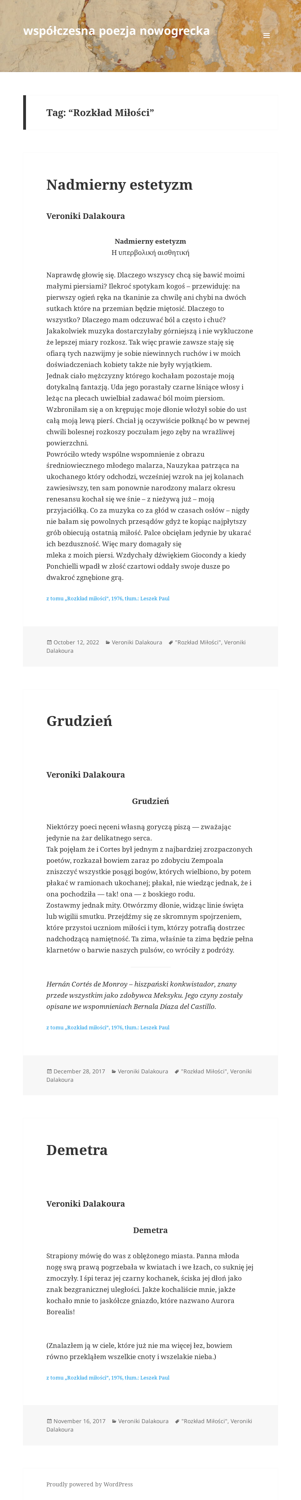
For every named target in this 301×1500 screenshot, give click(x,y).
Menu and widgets (267, 46)
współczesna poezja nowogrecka (116, 30)
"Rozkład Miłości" (198, 642)
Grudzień (79, 720)
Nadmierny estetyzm (119, 184)
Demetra (77, 1149)
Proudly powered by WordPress (89, 1484)
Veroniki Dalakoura (137, 642)
